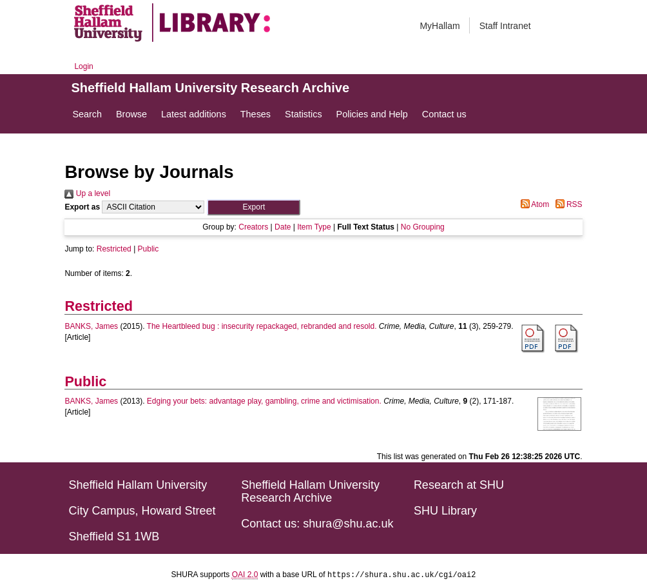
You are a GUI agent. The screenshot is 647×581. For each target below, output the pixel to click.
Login (83, 66)
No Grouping (423, 226)
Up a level (87, 193)
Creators (253, 226)
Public (148, 248)
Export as (82, 207)
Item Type (314, 226)
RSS (567, 204)
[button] (253, 207)
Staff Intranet (505, 26)
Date (283, 226)
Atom (533, 204)
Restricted (114, 248)
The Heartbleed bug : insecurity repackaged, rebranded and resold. (262, 326)
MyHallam (439, 26)
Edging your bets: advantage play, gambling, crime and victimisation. (264, 401)
